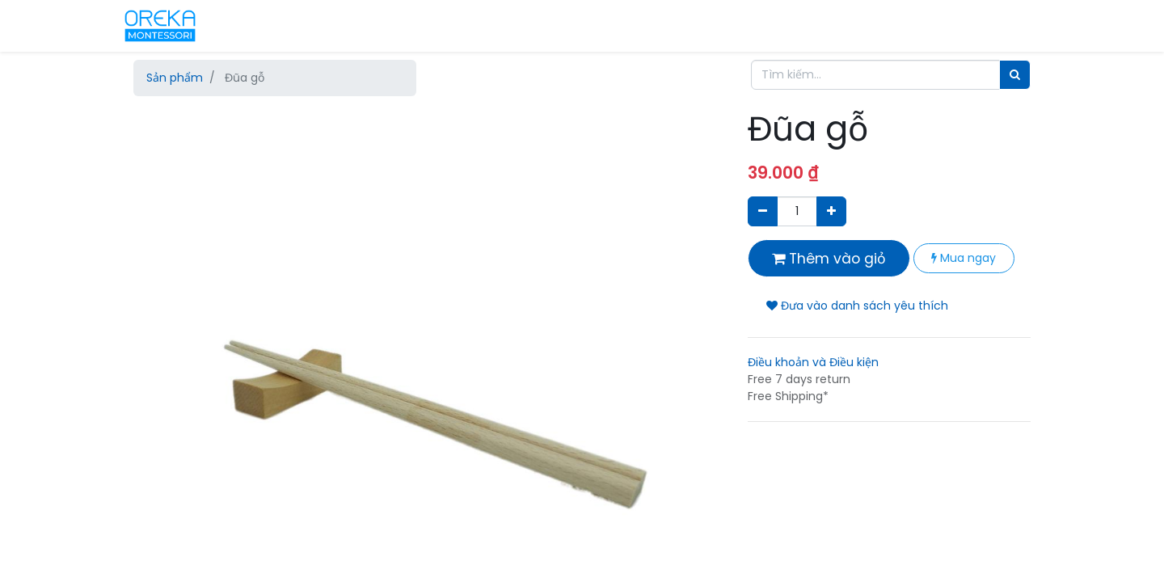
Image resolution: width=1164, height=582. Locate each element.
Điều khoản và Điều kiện (813, 362)
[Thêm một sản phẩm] (831, 211)
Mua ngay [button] (963, 258)
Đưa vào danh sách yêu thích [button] (857, 305)
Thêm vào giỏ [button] (829, 258)
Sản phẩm (174, 78)
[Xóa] (763, 211)
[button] (177, 270)
